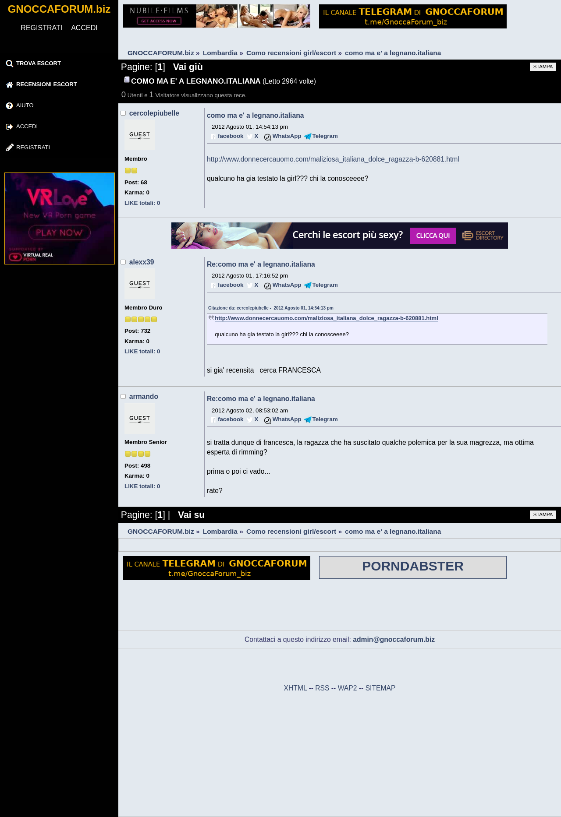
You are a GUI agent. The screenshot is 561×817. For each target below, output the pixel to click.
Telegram (325, 136)
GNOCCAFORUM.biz (59, 9)
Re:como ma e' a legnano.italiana (261, 264)
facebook (230, 136)
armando (143, 396)
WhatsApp (287, 136)
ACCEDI (84, 28)
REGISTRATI (41, 28)
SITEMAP (381, 688)
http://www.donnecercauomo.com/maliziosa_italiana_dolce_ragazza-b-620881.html (333, 159)
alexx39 (141, 262)
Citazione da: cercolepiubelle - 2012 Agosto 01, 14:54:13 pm (271, 308)
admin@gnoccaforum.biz (394, 639)
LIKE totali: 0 (142, 203)
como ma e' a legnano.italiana (255, 115)
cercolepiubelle (154, 113)
